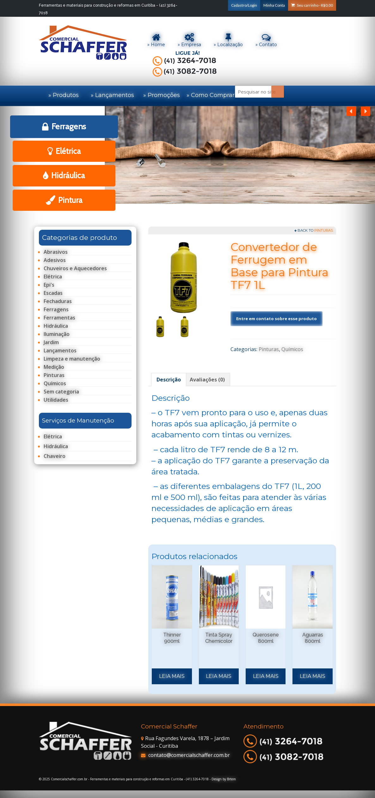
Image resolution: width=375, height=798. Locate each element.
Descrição (169, 379)
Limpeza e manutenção (72, 359)
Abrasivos (56, 252)
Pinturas (323, 230)
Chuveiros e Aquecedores (75, 268)
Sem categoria (61, 391)
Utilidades (56, 400)
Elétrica (53, 276)
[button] (365, 111)
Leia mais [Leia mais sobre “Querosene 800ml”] (266, 676)
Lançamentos (60, 350)
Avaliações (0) (207, 379)
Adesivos (55, 260)
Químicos (292, 349)
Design (217, 779)
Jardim (51, 342)
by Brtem (229, 779)
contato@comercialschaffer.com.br (185, 755)
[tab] (168, 379)
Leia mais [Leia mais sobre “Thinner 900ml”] (172, 676)
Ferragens (56, 309)
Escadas (53, 293)
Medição (54, 367)
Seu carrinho (312, 5)
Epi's (49, 285)
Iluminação (57, 334)
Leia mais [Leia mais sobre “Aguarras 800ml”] (312, 676)
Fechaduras (58, 301)
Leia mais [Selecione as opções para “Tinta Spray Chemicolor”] (218, 676)
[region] (187, 164)
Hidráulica (56, 326)
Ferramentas (59, 317)
